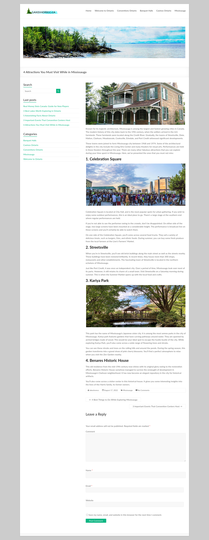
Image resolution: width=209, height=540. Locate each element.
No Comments (143, 390)
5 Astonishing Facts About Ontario (39, 115)
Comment (90, 431)
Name (89, 470)
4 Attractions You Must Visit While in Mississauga (46, 125)
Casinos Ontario (163, 10)
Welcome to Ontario (104, 10)
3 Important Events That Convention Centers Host (157, 406)
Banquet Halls (146, 10)
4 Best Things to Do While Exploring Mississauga (113, 399)
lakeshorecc (94, 390)
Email (89, 486)
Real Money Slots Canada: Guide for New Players (46, 106)
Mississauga (180, 10)
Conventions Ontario (126, 10)
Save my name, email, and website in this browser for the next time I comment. (125, 515)
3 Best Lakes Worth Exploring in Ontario (42, 111)
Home (88, 10)
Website (89, 500)
